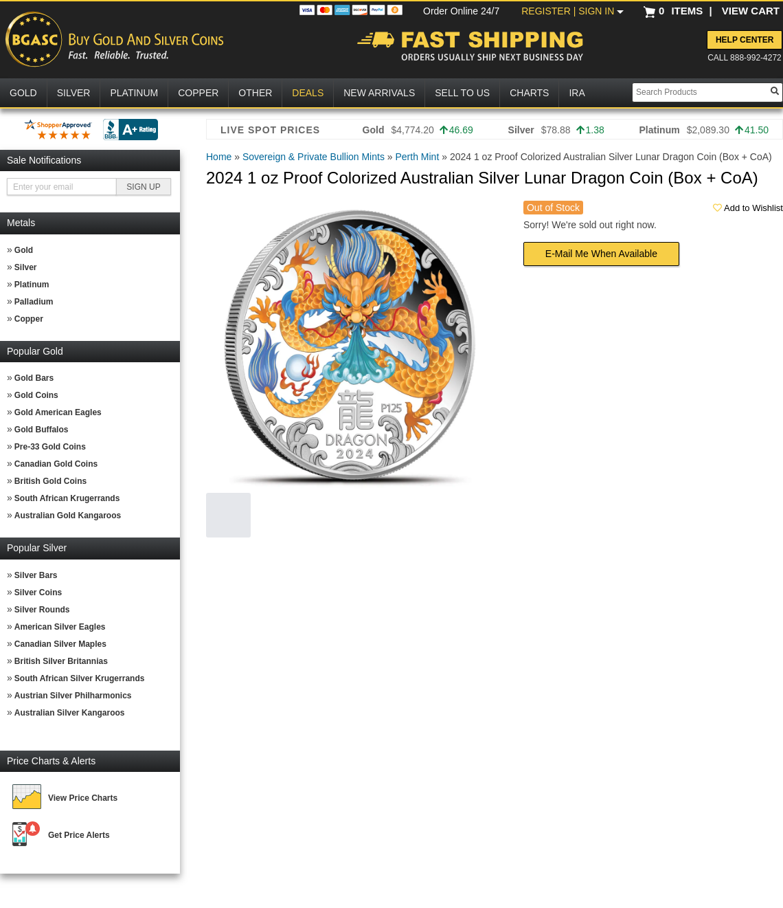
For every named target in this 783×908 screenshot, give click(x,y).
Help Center (744, 40)
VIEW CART (751, 10)
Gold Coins (36, 395)
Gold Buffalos (41, 429)
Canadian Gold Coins (56, 464)
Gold (23, 250)
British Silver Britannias (61, 661)
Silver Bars (36, 575)
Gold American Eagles (58, 412)
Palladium (34, 302)
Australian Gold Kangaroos (67, 515)
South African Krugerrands (67, 498)
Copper (28, 319)
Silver (25, 267)
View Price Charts (82, 798)
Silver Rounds (42, 609)
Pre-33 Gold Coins (50, 447)
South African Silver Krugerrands (79, 678)
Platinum (31, 284)
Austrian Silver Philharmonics (73, 695)
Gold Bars (34, 378)
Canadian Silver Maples (60, 644)
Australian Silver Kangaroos (69, 713)
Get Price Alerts (79, 835)
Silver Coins (38, 592)
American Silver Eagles (60, 627)
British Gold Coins (50, 481)
